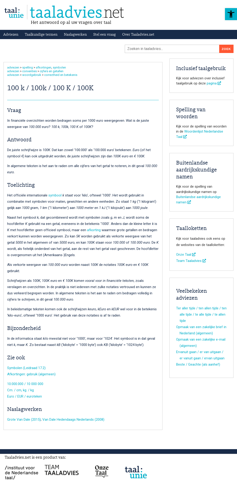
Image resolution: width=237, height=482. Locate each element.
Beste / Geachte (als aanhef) (198, 364)
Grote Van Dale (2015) (24, 419)
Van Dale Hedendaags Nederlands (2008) (73, 419)
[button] (231, 14)
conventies (29, 71)
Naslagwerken (75, 35)
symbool (55, 195)
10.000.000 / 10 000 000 (25, 384)
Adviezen (10, 35)
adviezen (13, 67)
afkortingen (43, 67)
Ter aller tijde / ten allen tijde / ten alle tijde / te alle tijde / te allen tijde (201, 314)
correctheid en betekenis (60, 75)
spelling (27, 67)
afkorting (94, 230)
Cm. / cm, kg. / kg (20, 390)
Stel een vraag (104, 35)
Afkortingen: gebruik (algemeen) (31, 374)
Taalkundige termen (41, 35)
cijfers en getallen (51, 71)
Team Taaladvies (191, 261)
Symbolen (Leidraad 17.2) (26, 368)
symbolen (59, 67)
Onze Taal (186, 254)
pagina (214, 83)
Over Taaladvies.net (138, 35)
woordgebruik (31, 75)
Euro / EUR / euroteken (24, 396)
